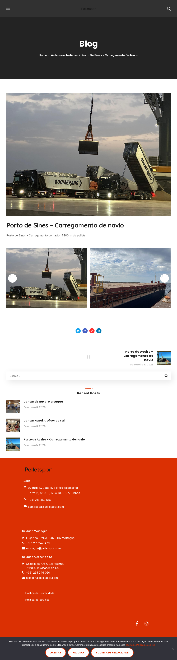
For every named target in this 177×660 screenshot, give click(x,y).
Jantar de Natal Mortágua (43, 402)
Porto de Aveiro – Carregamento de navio (54, 439)
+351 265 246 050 (38, 572)
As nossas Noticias (64, 55)
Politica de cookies (37, 599)
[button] (169, 8)
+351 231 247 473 (38, 543)
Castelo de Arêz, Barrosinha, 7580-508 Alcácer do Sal (45, 566)
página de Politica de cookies (140, 645)
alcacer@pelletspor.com (42, 577)
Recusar (78, 652)
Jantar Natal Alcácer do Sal (44, 421)
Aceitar (55, 652)
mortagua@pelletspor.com (43, 548)
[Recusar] (172, 648)
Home (43, 55)
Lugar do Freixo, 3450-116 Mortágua (50, 538)
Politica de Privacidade (39, 593)
